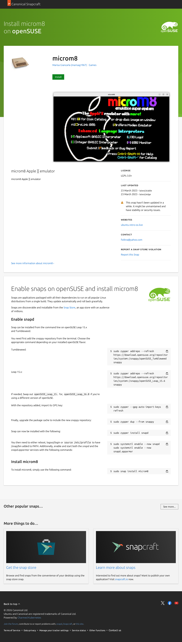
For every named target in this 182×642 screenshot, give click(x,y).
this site (79, 624)
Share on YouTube (176, 603)
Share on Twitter (163, 603)
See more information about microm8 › (32, 263)
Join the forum (11, 624)
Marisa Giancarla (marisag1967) (69, 65)
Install (58, 77)
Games (92, 65)
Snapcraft (67, 624)
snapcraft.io (121, 579)
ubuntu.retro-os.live (132, 224)
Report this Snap (130, 254)
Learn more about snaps (115, 567)
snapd (59, 624)
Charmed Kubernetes (29, 617)
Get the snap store (21, 567)
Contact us (115, 630)
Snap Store (69, 307)
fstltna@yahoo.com (131, 239)
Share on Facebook (169, 603)
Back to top (12, 604)
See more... (169, 506)
